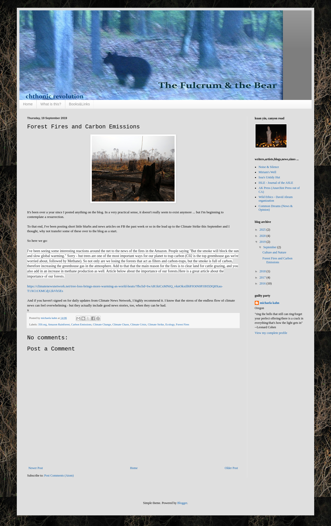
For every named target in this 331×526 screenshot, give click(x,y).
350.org (42, 324)
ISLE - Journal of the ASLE (276, 183)
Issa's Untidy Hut (269, 177)
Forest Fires (182, 324)
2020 (263, 236)
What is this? (50, 104)
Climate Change (102, 324)
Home (28, 104)
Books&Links (79, 104)
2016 (263, 283)
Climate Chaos (120, 324)
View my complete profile (271, 333)
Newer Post (35, 468)
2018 (263, 271)
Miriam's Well (267, 172)
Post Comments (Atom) (59, 475)
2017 (263, 277)
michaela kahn (269, 303)
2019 (263, 242)
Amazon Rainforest (59, 324)
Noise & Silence (269, 167)
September (270, 247)
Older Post (231, 468)
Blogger (182, 503)
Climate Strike (156, 324)
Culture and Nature (274, 252)
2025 (263, 229)
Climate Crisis (138, 324)
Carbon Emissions (81, 324)
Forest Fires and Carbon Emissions (277, 260)
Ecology (170, 324)
